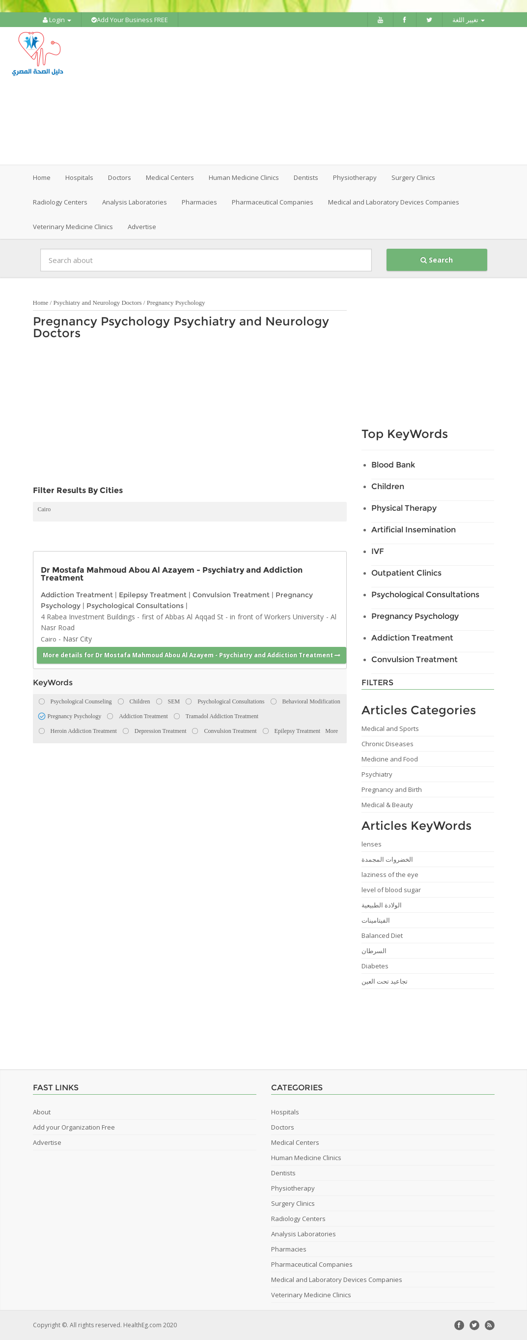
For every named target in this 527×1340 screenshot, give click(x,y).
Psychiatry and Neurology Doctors (97, 302)
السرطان (374, 950)
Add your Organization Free (74, 1127)
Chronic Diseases (387, 743)
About (42, 1111)
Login (57, 19)
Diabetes (374, 965)
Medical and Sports (390, 728)
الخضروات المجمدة (387, 859)
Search (436, 259)
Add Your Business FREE (129, 19)
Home (42, 177)
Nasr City (77, 638)
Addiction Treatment (77, 594)
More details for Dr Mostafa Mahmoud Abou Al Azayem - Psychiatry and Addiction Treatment (191, 655)
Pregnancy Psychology (176, 302)
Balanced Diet (382, 935)
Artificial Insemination (413, 529)
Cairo (44, 509)
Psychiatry (376, 774)
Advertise (142, 226)
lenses (371, 844)
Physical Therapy (404, 508)
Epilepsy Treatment (153, 594)
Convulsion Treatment (231, 594)
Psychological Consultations (135, 605)
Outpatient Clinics (406, 573)
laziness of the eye (389, 874)
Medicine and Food (389, 759)
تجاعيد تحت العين (384, 981)
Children (387, 486)
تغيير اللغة (468, 19)
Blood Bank (393, 464)
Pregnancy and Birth (391, 789)
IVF (377, 551)
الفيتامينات (375, 920)
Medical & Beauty (387, 804)
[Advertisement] (319, 96)
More (331, 731)
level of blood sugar (391, 889)
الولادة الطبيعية (381, 905)
